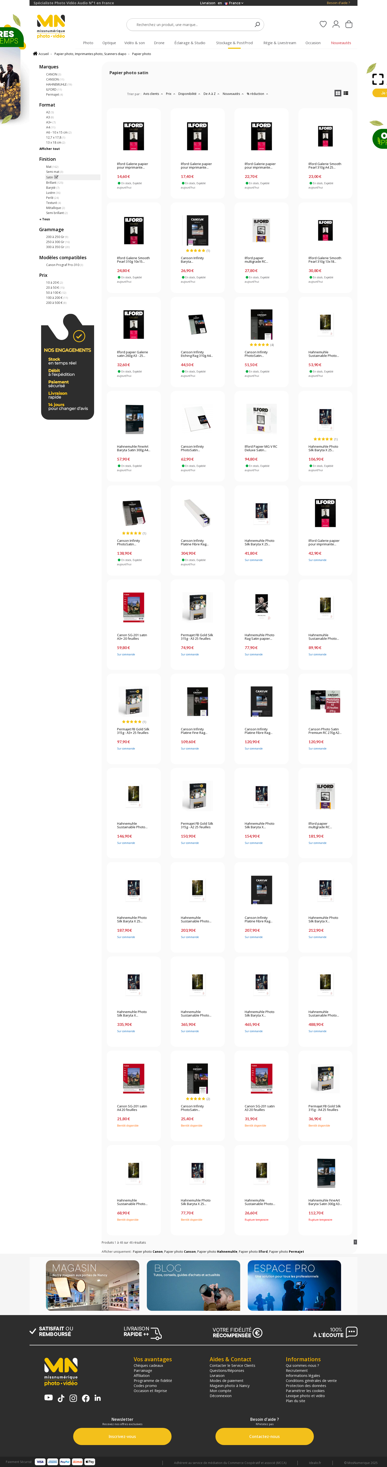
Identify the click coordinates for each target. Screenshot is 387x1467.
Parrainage (143, 1370)
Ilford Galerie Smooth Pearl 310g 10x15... (133, 260)
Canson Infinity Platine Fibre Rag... (195, 542)
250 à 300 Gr (58, 242)
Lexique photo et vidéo (305, 1395)
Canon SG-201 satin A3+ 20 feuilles (132, 637)
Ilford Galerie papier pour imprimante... (132, 166)
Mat (52, 167)
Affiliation (142, 1375)
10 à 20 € (54, 282)
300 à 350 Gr (58, 247)
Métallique (55, 208)
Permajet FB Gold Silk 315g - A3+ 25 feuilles (133, 731)
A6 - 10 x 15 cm (58, 132)
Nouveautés (234, 94)
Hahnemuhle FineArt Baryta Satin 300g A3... (325, 1202)
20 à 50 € (55, 287)
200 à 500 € (56, 303)
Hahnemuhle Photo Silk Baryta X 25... (323, 448)
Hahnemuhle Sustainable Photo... (324, 354)
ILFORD (54, 89)
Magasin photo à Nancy (230, 1385)
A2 (50, 112)
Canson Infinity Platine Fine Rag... (194, 731)
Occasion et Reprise (150, 1390)
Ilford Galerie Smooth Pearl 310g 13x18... (325, 260)
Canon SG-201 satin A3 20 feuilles (260, 1108)
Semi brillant (57, 213)
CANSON (55, 79)
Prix (171, 94)
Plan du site (295, 1400)
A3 (50, 117)
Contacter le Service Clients (232, 1365)
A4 (50, 127)
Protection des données (306, 1385)
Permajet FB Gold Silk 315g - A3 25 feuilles (197, 637)
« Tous (44, 219)
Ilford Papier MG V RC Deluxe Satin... (261, 448)
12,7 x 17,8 (55, 137)
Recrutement (297, 1370)
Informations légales (303, 1375)
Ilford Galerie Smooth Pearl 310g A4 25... (325, 166)
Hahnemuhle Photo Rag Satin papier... (259, 637)
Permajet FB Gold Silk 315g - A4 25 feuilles (325, 1108)
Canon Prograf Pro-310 (64, 265)
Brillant (54, 182)
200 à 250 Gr (57, 237)
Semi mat (54, 172)
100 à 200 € (57, 298)
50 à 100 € (56, 292)
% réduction (258, 94)
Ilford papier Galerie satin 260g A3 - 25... (132, 354)
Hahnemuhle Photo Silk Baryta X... (259, 825)
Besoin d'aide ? (338, 3)
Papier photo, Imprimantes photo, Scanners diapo (90, 54)
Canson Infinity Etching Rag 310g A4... (197, 354)
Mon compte (220, 1390)
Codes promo (145, 1385)
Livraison (217, 1375)
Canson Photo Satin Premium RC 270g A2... (325, 731)
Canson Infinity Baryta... (192, 260)
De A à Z (212, 94)
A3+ (51, 122)
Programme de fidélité (153, 1380)
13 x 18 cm (55, 142)
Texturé (53, 203)
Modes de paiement (226, 1380)
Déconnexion (221, 1395)
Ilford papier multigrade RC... (256, 260)
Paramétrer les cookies (305, 1390)
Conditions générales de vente (311, 1380)
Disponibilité (190, 94)
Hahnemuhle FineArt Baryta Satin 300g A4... (133, 448)
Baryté (52, 187)
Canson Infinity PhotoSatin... (256, 354)
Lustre (53, 193)
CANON (53, 74)
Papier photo (141, 54)
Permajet (54, 94)
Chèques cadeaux (148, 1365)
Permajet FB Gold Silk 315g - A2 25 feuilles (197, 825)
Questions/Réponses (227, 1370)
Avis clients (153, 94)
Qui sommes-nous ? (302, 1365)
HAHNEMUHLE (59, 84)
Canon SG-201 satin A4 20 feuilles (132, 1108)
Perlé (52, 198)
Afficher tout (49, 149)
